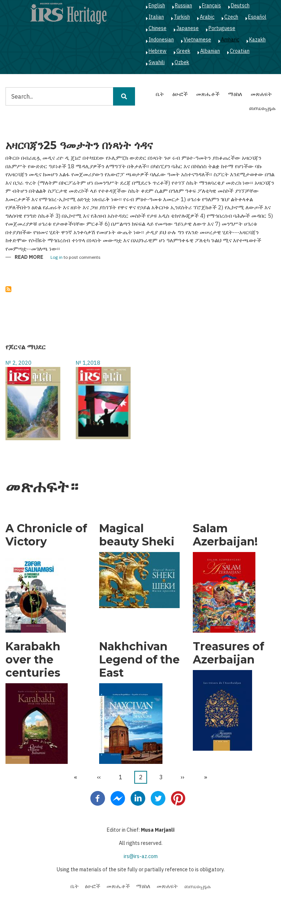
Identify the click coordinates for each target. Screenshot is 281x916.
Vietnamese (197, 39)
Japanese (187, 28)
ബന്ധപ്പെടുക (262, 107)
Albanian (210, 51)
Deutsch (240, 5)
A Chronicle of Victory (46, 535)
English (157, 5)
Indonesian (161, 39)
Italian (156, 17)
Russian (183, 5)
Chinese (157, 28)
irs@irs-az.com (141, 856)
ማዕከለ (235, 94)
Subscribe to (8, 289)
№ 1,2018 (88, 362)
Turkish (182, 17)
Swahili (157, 62)
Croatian (240, 51)
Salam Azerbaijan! (225, 535)
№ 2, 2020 (18, 362)
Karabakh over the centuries (32, 660)
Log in (56, 257)
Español (257, 17)
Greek (183, 51)
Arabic (207, 17)
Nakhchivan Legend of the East (139, 660)
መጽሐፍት (261, 94)
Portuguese (222, 28)
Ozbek (182, 62)
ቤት (160, 94)
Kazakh (257, 39)
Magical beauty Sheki (137, 535)
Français (211, 5)
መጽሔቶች (208, 94)
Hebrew (157, 51)
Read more (29, 257)
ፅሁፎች (180, 94)
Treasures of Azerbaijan (228, 653)
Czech (231, 17)
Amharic (230, 39)
